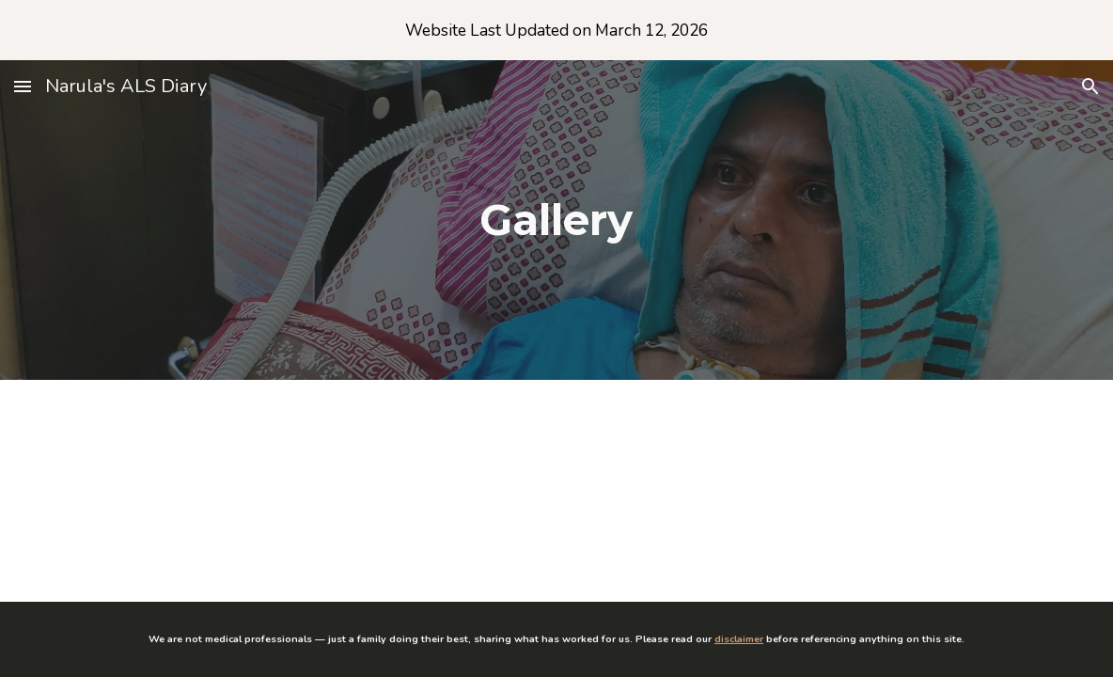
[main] (556, 220)
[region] (556, 30)
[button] (22, 86)
